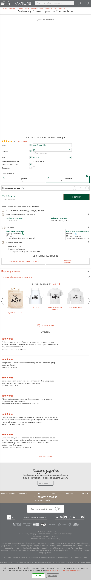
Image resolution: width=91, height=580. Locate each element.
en (13, 517)
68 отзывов (22, 141)
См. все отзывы (45, 456)
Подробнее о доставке (78, 557)
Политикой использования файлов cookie (64, 570)
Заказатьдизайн (68, 261)
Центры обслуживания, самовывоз (45, 214)
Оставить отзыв (47, 325)
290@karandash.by (42, 500)
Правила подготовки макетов (35, 517)
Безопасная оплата (45, 242)
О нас (38, 493)
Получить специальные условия (23, 261)
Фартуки (35, 298)
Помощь (69, 493)
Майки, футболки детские (55, 299)
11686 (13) (55, 283)
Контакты (85, 493)
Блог (54, 493)
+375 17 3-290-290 (38, 538)
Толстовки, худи (75, 298)
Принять (38, 575)
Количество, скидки (11, 188)
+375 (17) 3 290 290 (46, 497)
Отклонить (52, 575)
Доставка (45, 227)
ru (9, 517)
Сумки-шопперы (15, 301)
